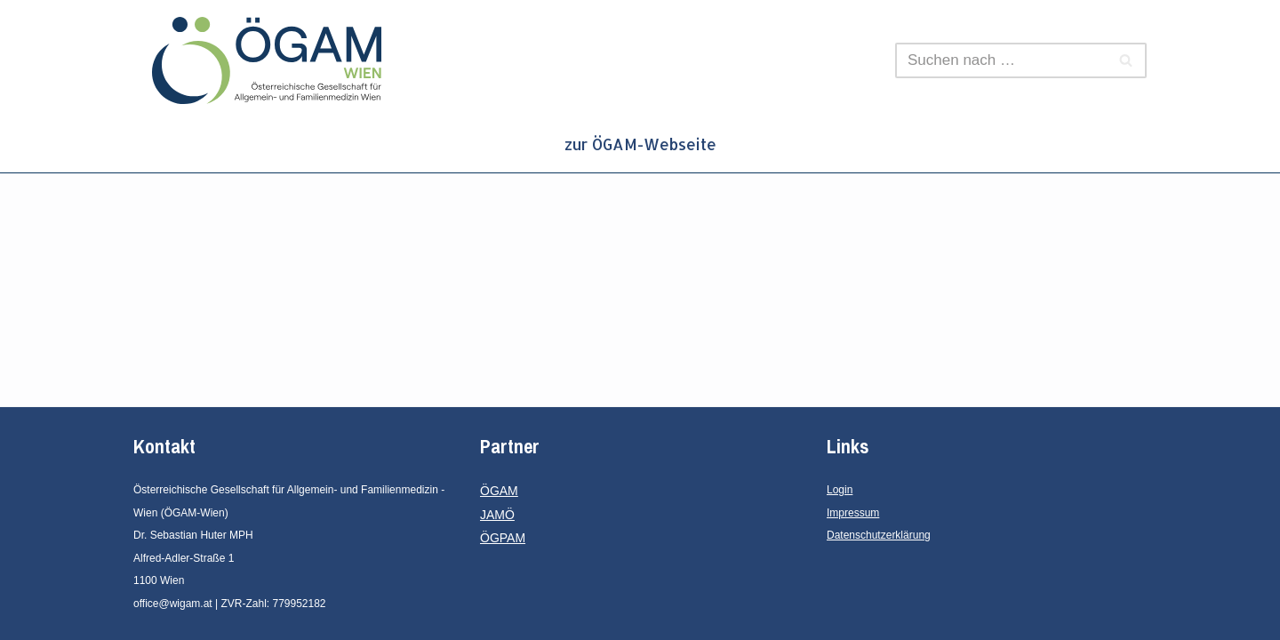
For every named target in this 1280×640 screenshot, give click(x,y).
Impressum (853, 513)
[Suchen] (1001, 60)
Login (839, 490)
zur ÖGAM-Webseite (640, 144)
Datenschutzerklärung (879, 535)
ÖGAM (499, 491)
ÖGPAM (502, 538)
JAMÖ (497, 515)
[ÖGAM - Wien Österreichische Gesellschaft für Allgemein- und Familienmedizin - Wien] (271, 60)
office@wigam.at (172, 603)
